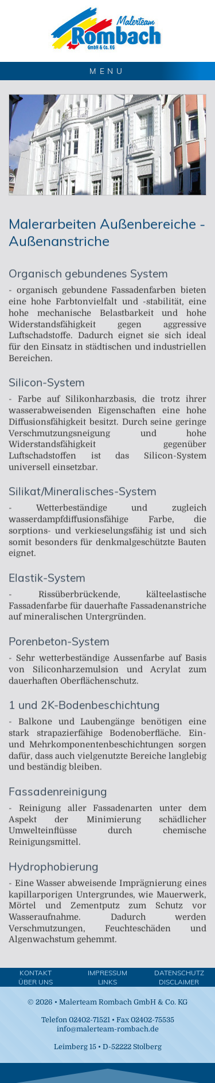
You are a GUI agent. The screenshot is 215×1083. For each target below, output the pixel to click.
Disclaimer (179, 982)
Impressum (107, 972)
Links (107, 982)
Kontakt (35, 972)
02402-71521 (89, 1020)
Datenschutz (179, 972)
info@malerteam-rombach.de (108, 1029)
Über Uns (35, 982)
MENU (107, 71)
